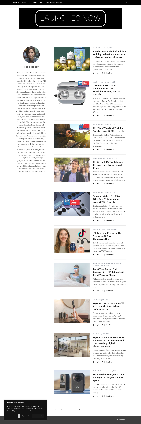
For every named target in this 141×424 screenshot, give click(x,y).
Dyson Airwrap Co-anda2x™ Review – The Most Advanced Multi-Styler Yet (108, 306)
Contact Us (26, 2)
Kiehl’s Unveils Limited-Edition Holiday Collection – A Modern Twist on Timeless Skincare (109, 54)
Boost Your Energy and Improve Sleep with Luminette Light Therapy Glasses (109, 272)
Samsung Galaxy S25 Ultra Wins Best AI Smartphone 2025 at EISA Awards (106, 199)
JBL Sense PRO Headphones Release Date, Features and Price (108, 164)
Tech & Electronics (99, 158)
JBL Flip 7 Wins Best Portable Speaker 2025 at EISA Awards (108, 129)
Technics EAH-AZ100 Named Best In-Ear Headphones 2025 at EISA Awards (106, 90)
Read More (109, 73)
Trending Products (99, 229)
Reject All (25, 416)
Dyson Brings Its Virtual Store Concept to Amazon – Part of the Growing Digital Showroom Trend (108, 342)
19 (79, 410)
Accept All (38, 416)
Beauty (95, 48)
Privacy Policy (38, 2)
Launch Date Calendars (54, 2)
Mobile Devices (98, 82)
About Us (16, 2)
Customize (12, 416)
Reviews (100, 263)
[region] (25, 410)
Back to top (122, 420)
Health (95, 263)
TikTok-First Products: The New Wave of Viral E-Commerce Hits (107, 235)
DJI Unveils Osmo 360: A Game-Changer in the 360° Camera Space (109, 377)
